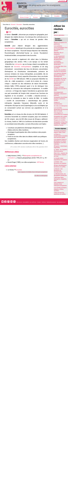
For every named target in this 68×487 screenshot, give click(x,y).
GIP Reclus (40, 175)
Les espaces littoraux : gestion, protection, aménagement (60, 75)
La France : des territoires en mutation (60, 162)
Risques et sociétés (59, 120)
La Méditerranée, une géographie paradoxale (60, 174)
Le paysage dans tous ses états (60, 67)
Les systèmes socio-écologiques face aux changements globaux (60, 48)
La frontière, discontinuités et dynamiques (58, 62)
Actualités (57, 16)
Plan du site (19, 202)
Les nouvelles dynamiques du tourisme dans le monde (61, 109)
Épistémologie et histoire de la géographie (59, 83)
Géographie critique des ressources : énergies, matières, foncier (60, 123)
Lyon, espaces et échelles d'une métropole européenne (30, 186)
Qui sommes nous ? (61, 202)
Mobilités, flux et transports (58, 53)
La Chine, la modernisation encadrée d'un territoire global (61, 136)
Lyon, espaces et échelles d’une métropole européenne (60, 184)
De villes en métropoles (40, 190)
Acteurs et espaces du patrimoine (60, 43)
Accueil (14, 25)
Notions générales (59, 35)
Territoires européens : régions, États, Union (60, 131)
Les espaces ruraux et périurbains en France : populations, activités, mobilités (60, 142)
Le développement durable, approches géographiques (59, 57)
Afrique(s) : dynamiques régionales (60, 146)
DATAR (17, 85)
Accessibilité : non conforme (29, 202)
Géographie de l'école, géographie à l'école (60, 79)
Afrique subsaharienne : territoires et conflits (60, 166)
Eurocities (19, 183)
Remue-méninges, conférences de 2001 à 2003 (60, 88)
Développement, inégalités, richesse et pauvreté (60, 93)
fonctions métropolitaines (22, 72)
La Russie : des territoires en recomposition (58, 170)
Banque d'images (24, 17)
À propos (35, 17)
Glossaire (47, 16)
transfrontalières (10, 51)
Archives (44, 202)
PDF (10, 33)
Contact (39, 202)
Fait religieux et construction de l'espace (61, 113)
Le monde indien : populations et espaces (60, 159)
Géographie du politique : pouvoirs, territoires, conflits (61, 98)
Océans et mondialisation (58, 103)
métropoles (18, 69)
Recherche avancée (51, 202)
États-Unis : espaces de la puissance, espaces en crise (60, 154)
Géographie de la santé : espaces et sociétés (60, 117)
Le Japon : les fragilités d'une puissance (60, 150)
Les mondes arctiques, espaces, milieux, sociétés (60, 189)
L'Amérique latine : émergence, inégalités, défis (60, 179)
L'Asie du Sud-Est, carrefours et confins (60, 193)
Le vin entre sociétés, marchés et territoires (60, 70)
